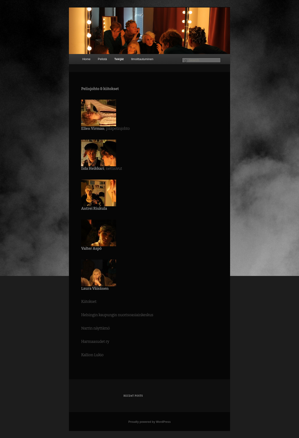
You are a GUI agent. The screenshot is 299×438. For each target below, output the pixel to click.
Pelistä (102, 59)
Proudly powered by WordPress (149, 422)
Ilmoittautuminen (142, 59)
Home (86, 59)
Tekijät (119, 59)
